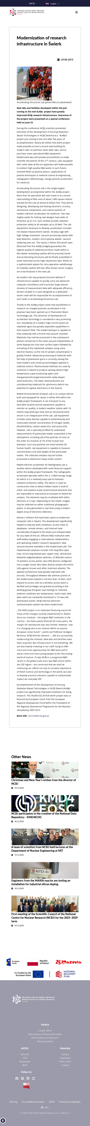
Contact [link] (65, 1065)
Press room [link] (65, 1061)
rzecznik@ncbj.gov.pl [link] (38, 715)
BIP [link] (26, 1086)
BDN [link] (24, 1065)
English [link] (51, 4)
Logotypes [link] (65, 1057)
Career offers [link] (45, 1030)
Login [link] (45, 1107)
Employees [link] (24, 1061)
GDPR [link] (52, 1101)
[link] (3, 1120)
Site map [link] (13, 1101)
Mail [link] (25, 1057)
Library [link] (65, 1054)
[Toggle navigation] (78, 12)
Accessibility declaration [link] (33, 1101)
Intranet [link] (25, 1054)
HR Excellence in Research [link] (45, 1037)
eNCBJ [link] (32, 3)
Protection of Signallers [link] (70, 1101)
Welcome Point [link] (45, 1041)
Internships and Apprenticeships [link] (45, 1034)
